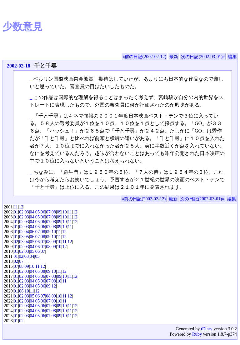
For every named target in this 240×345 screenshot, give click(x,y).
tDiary (206, 328)
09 (59, 211)
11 (16, 206)
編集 (232, 56)
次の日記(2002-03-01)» (203, 56)
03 (26, 211)
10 (64, 211)
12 (21, 206)
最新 (173, 56)
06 (43, 211)
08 (54, 211)
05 (37, 211)
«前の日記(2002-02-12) (144, 56)
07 (48, 211)
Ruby (197, 334)
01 (16, 211)
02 (21, 211)
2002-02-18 (18, 65)
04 (32, 211)
